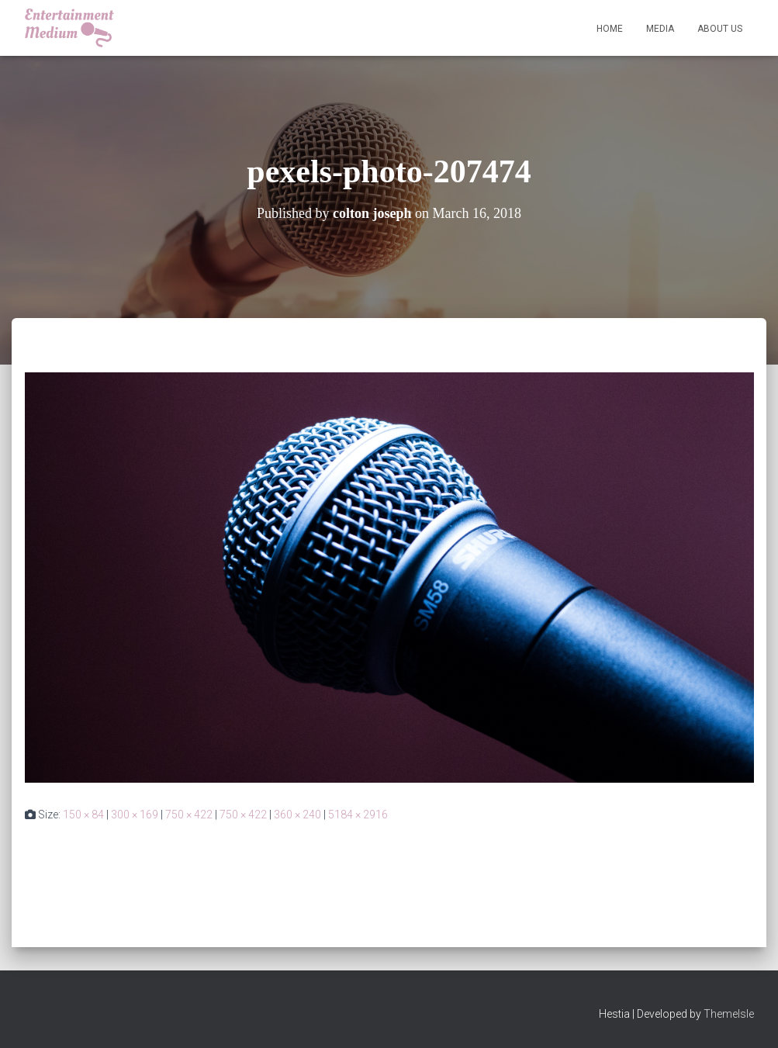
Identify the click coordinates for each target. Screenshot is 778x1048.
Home (609, 28)
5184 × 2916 (358, 814)
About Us (719, 28)
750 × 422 (189, 814)
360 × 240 (297, 814)
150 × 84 (83, 814)
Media (660, 28)
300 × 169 (134, 814)
